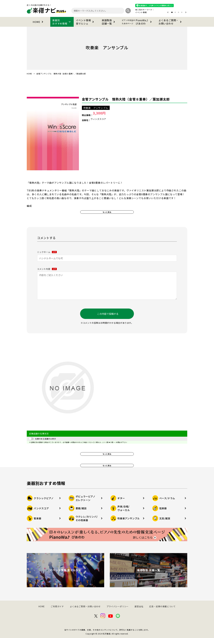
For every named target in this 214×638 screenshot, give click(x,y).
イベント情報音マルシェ (85, 21)
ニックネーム (47, 251)
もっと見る (107, 212)
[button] (167, 12)
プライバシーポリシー (118, 606)
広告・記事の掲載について (162, 606)
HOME (38, 22)
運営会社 (138, 606)
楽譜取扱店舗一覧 (109, 21)
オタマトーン (132, 12)
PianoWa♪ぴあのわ (137, 21)
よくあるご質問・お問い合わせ (171, 21)
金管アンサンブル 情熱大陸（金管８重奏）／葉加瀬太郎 (126, 99)
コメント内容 (47, 268)
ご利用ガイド (57, 606)
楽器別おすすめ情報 (62, 21)
